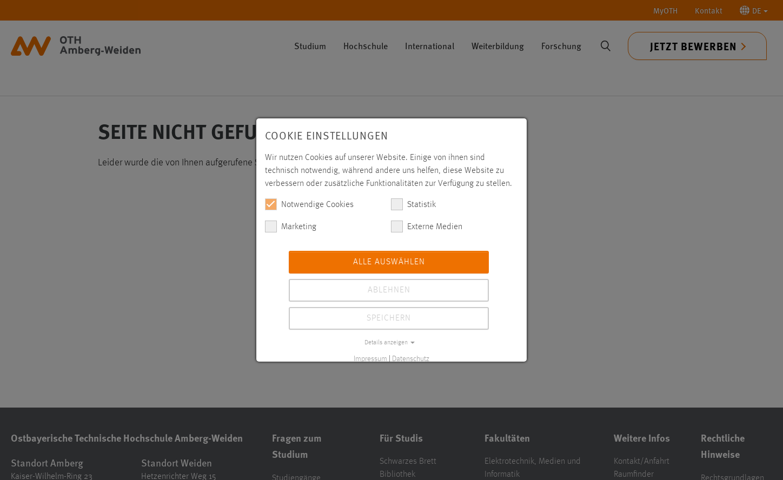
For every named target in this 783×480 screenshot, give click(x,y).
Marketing (290, 226)
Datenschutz (410, 359)
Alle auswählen (389, 262)
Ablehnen (389, 290)
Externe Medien (426, 226)
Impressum (370, 359)
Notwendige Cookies (309, 204)
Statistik (413, 204)
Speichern (389, 318)
